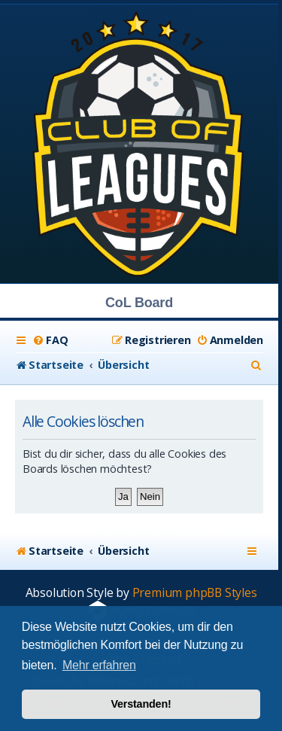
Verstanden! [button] (141, 704)
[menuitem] (50, 340)
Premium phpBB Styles (194, 593)
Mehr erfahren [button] (99, 665)
